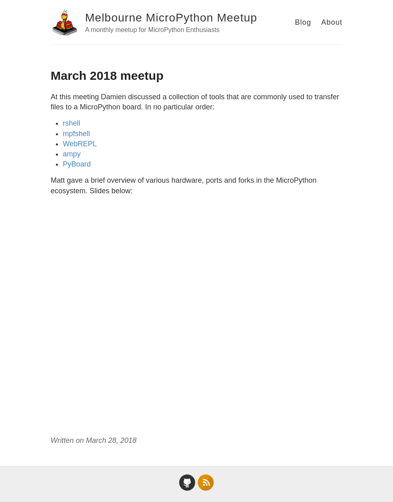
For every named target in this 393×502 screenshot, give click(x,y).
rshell (71, 123)
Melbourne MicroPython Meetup (171, 17)
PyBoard (77, 164)
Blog (303, 22)
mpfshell (76, 134)
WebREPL (80, 144)
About (331, 22)
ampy (72, 154)
